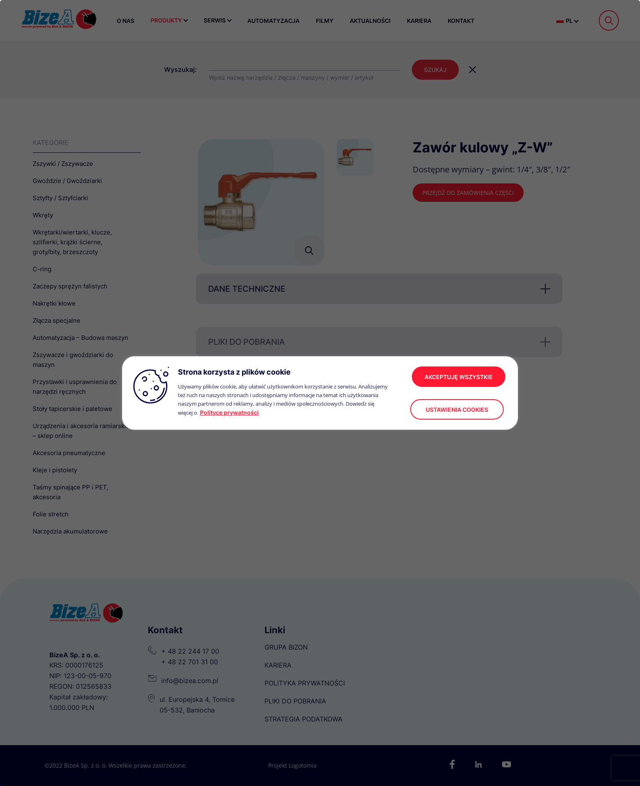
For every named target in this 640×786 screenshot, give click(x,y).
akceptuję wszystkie (458, 376)
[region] (320, 393)
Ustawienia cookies (457, 409)
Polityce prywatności (229, 412)
